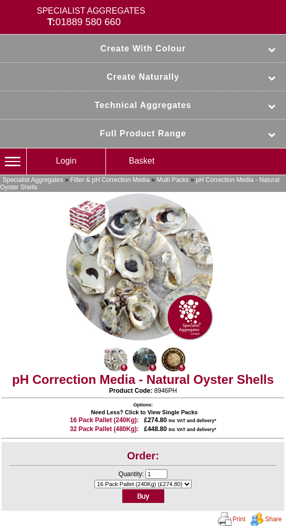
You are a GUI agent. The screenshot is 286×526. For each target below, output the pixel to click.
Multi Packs (172, 180)
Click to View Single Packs (161, 412)
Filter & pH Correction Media (110, 180)
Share (273, 519)
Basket (142, 160)
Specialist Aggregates (33, 180)
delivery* (206, 420)
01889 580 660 (88, 21)
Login (66, 160)
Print (239, 519)
